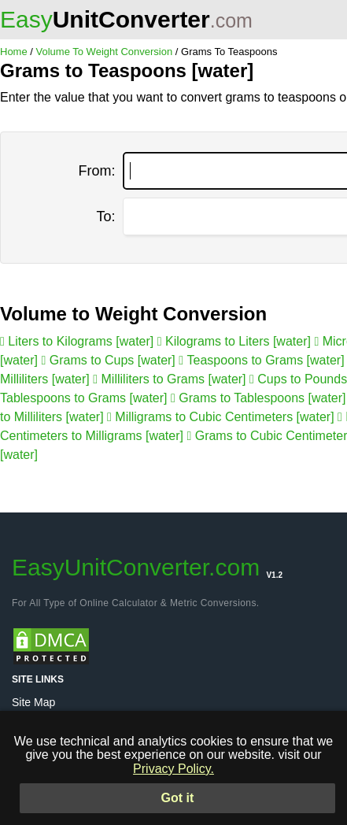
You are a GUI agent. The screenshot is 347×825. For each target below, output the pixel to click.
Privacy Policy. (173, 768)
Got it (177, 798)
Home (14, 51)
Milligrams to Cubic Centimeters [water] (222, 417)
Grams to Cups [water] (110, 360)
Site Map (33, 702)
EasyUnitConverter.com (147, 567)
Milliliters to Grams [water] (171, 379)
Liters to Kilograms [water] (78, 341)
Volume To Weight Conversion (104, 51)
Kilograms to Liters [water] (236, 341)
